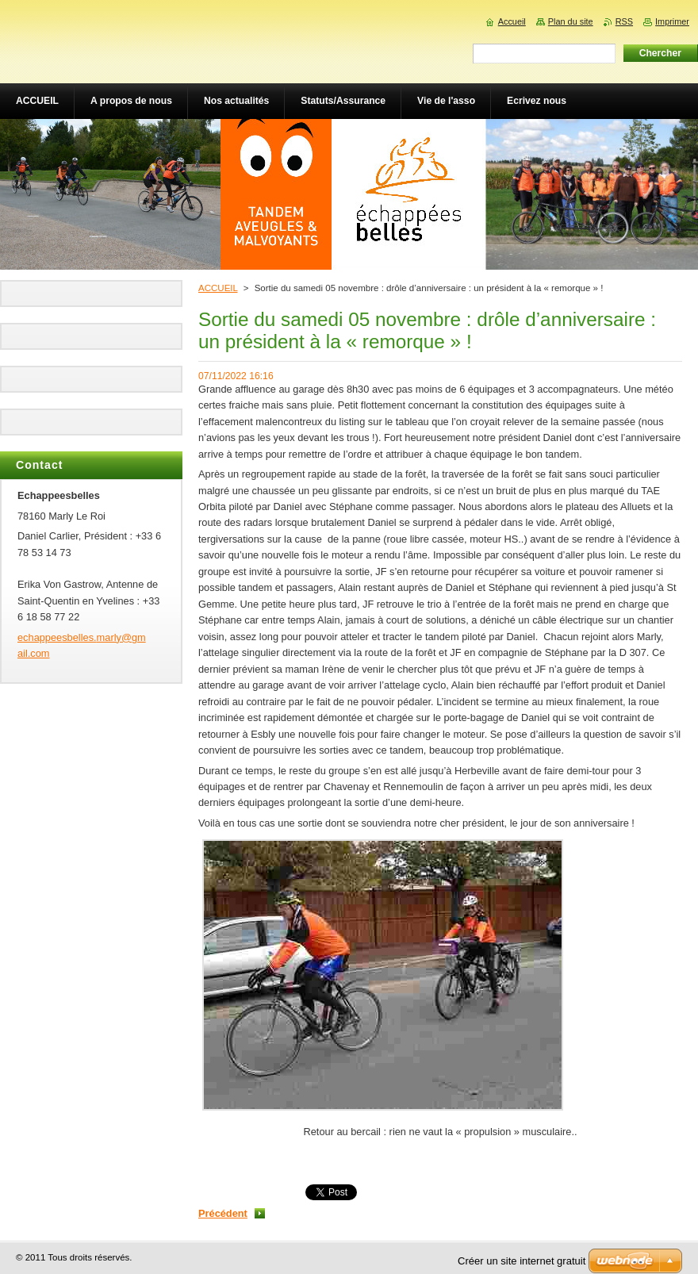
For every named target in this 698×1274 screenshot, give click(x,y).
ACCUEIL (218, 288)
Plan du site (570, 21)
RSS (624, 21)
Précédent (222, 1213)
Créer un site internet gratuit (521, 1261)
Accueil (512, 21)
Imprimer (672, 21)
